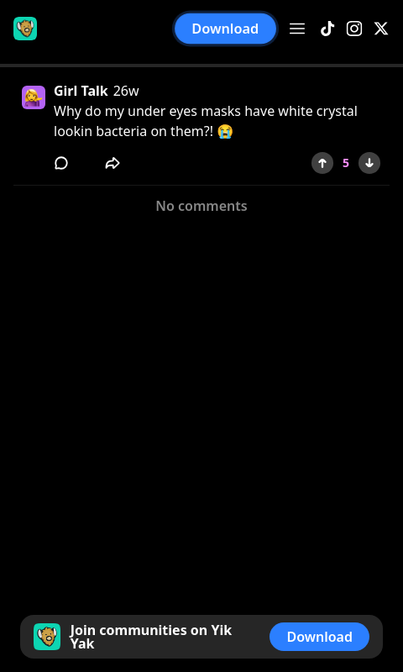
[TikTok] (327, 29)
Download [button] (225, 28)
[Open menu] (297, 28)
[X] (381, 29)
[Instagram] (354, 29)
